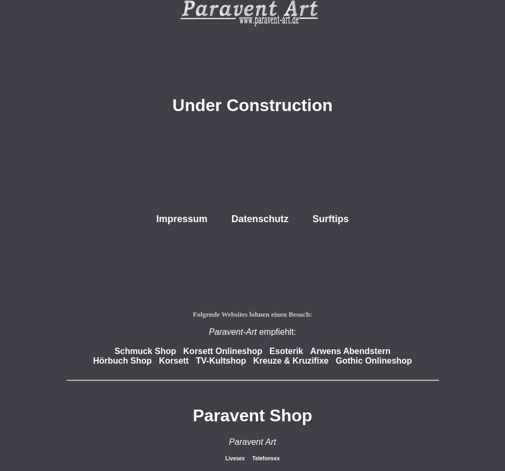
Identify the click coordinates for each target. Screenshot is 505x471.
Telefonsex (266, 458)
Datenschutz (259, 219)
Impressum (181, 219)
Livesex (235, 458)
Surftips (330, 219)
